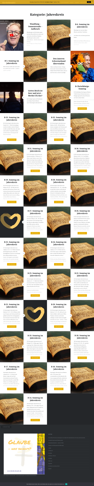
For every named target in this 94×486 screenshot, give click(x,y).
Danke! (49, 468)
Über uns (50, 460)
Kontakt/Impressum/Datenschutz (55, 440)
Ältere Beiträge (6, 426)
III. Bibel (50, 453)
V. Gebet (50, 458)
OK (66, 484)
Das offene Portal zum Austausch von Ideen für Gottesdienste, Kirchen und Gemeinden (66, 437)
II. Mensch (50, 450)
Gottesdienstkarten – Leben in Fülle (56, 442)
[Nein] (92, 484)
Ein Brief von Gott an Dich (54, 466)
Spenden (50, 463)
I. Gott (49, 448)
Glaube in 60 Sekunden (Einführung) (56, 445)
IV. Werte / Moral (52, 455)
